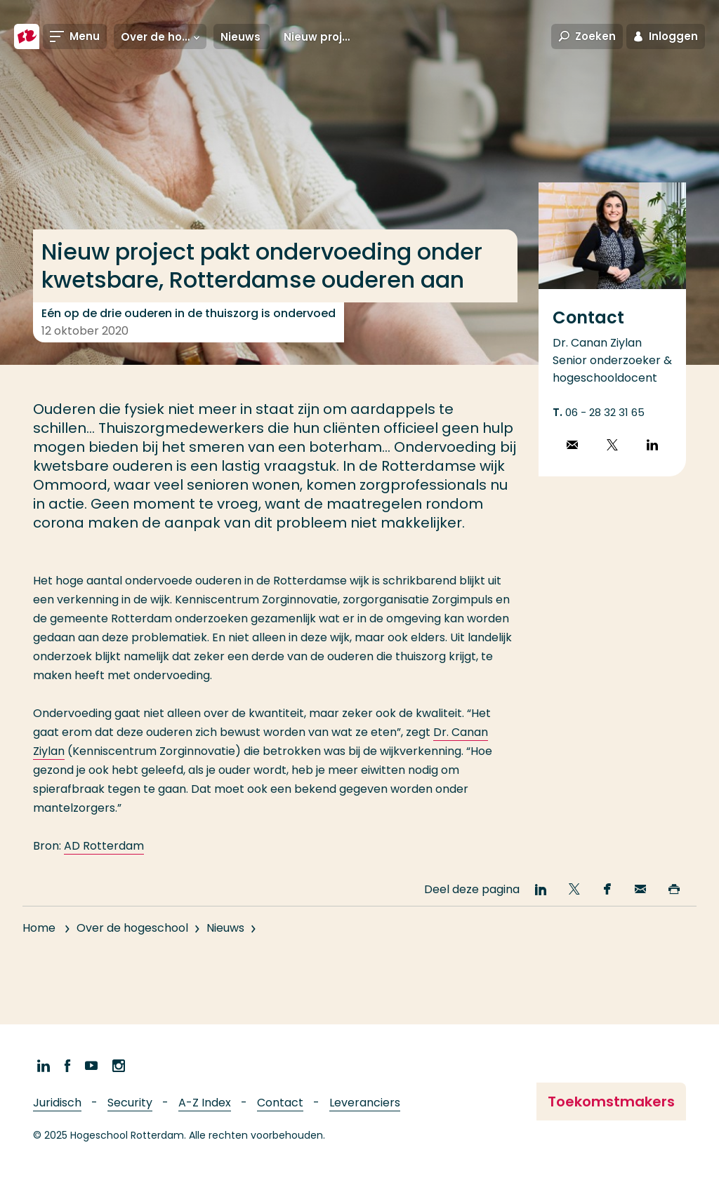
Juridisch (57, 1103)
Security (129, 1103)
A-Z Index (204, 1103)
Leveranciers (364, 1103)
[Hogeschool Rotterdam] (26, 36)
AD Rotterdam (104, 846)
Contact (280, 1103)
